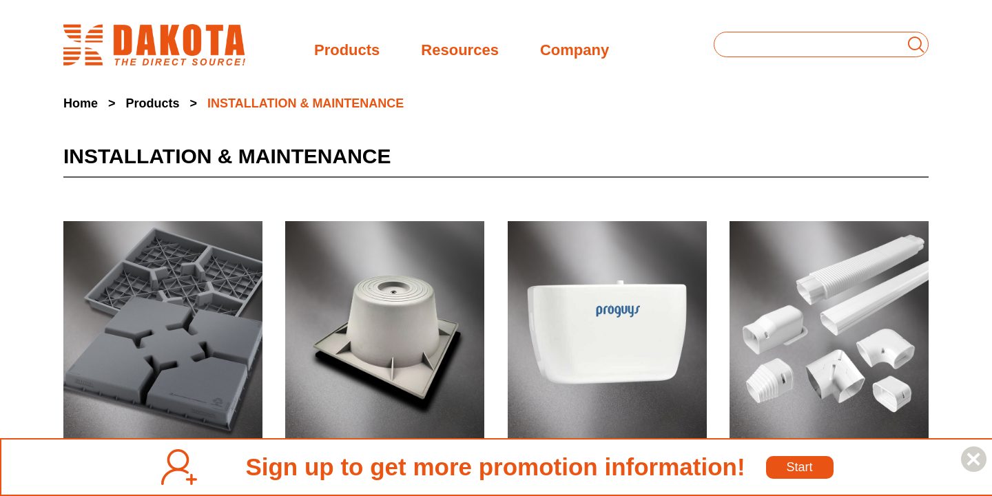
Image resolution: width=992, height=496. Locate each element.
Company (574, 48)
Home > (89, 103)
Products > (162, 103)
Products (347, 48)
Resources (460, 48)
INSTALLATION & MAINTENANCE (305, 103)
